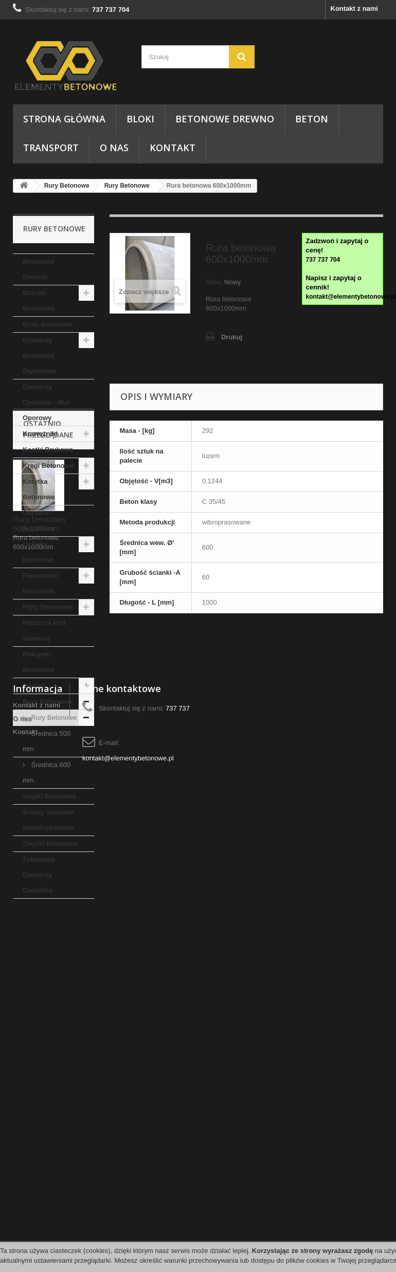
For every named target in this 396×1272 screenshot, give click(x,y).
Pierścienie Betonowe (40, 583)
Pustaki (34, 685)
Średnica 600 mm (46, 772)
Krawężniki (40, 434)
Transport (51, 147)
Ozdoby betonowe (38, 552)
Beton (311, 119)
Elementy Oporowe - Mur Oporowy (46, 402)
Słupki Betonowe (50, 796)
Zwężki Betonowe (50, 843)
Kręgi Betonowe (48, 465)
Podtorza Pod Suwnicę (44, 630)
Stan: (214, 282)
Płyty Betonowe (48, 607)
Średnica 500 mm (46, 741)
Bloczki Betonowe (39, 300)
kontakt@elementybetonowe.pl (128, 1204)
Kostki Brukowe (48, 449)
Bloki (140, 119)
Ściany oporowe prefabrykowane (48, 819)
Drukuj (231, 337)
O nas (114, 147)
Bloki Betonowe (48, 324)
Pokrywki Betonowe (39, 662)
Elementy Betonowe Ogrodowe (39, 355)
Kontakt (172, 147)
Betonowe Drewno (224, 119)
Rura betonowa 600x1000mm (39, 1030)
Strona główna (64, 119)
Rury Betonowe (66, 185)
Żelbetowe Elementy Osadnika (39, 875)
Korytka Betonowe (39, 489)
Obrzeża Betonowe (39, 520)
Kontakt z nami (354, 8)
